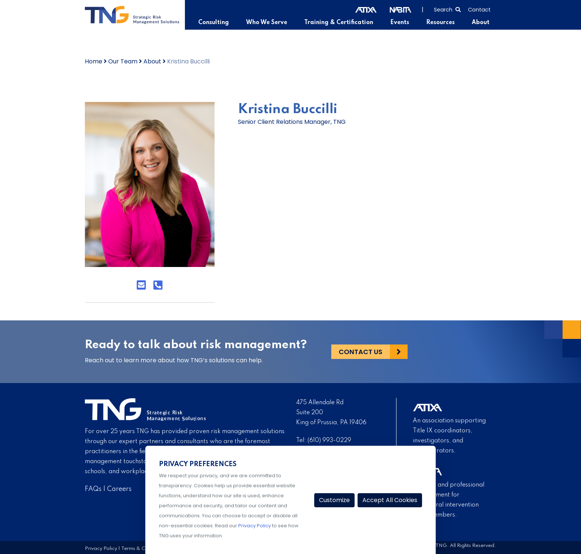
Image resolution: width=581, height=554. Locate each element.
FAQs (93, 489)
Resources (440, 23)
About (480, 23)
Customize (334, 500)
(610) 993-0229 (329, 440)
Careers (119, 489)
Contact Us (360, 351)
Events (399, 23)
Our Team (122, 61)
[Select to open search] (447, 9)
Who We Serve (266, 23)
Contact (479, 9)
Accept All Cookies (389, 500)
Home (93, 61)
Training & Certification (338, 23)
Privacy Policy (101, 548)
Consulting (213, 23)
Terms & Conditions (143, 548)
